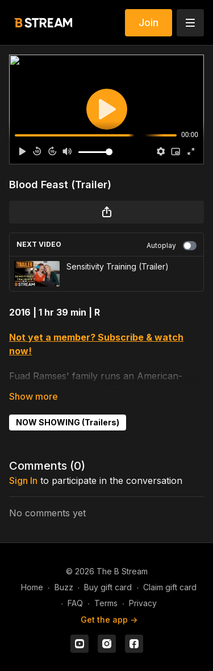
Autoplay (172, 245)
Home (32, 587)
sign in (23, 480)
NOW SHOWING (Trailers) (67, 422)
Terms (106, 603)
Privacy (143, 603)
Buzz (64, 587)
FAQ (75, 603)
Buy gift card (108, 587)
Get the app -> (109, 619)
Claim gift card (170, 587)
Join (148, 22)
